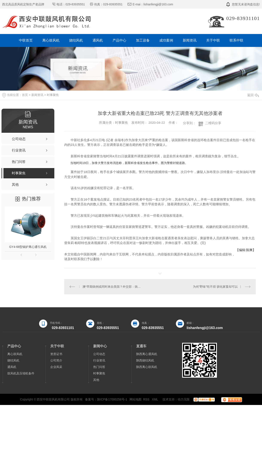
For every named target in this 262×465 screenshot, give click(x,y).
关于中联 (213, 40)
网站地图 (135, 399)
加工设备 (143, 40)
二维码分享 (213, 123)
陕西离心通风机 (146, 354)
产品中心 (119, 40)
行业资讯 (99, 360)
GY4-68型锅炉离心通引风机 (28, 247)
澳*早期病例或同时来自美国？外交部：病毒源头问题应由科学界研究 (112, 286)
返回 (253, 95)
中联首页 (26, 40)
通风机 (98, 40)
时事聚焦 (53, 95)
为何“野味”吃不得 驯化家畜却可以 (215, 286)
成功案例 (166, 40)
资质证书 (56, 354)
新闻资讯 (189, 40)
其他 (96, 380)
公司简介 (56, 360)
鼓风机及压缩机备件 (20, 373)
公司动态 (99, 354)
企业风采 (56, 367)
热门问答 (99, 367)
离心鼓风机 (50, 40)
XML (155, 399)
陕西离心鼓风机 (146, 367)
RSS (146, 399)
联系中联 (236, 40)
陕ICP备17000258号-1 (112, 399)
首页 (25, 95)
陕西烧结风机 (145, 360)
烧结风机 (76, 40)
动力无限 (184, 399)
